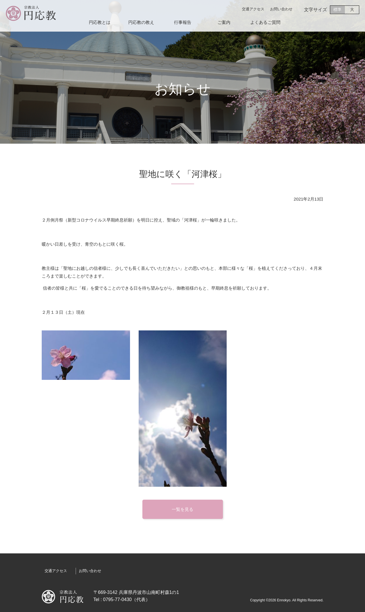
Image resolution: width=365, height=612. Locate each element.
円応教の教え (141, 22)
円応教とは (99, 22)
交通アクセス (253, 9)
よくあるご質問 (265, 22)
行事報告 (182, 22)
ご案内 (223, 22)
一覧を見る (182, 509)
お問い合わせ (281, 9)
